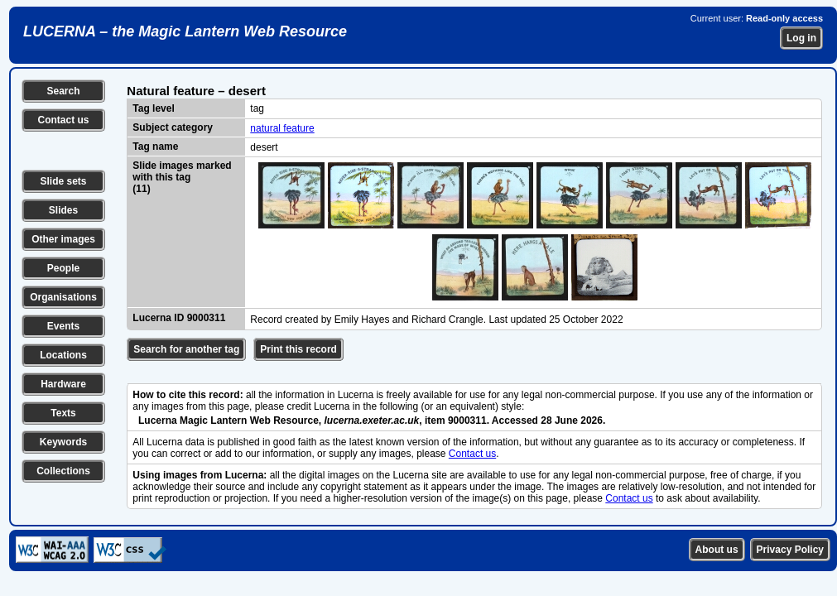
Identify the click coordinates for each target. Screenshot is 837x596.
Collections (63, 471)
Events (63, 326)
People (63, 268)
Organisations (63, 297)
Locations (63, 355)
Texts (63, 413)
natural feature (282, 128)
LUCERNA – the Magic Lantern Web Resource (185, 31)
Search (62, 91)
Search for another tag (186, 349)
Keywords (63, 442)
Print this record (298, 349)
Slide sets (63, 181)
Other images (63, 239)
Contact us (63, 120)
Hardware (63, 384)
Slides (63, 210)
